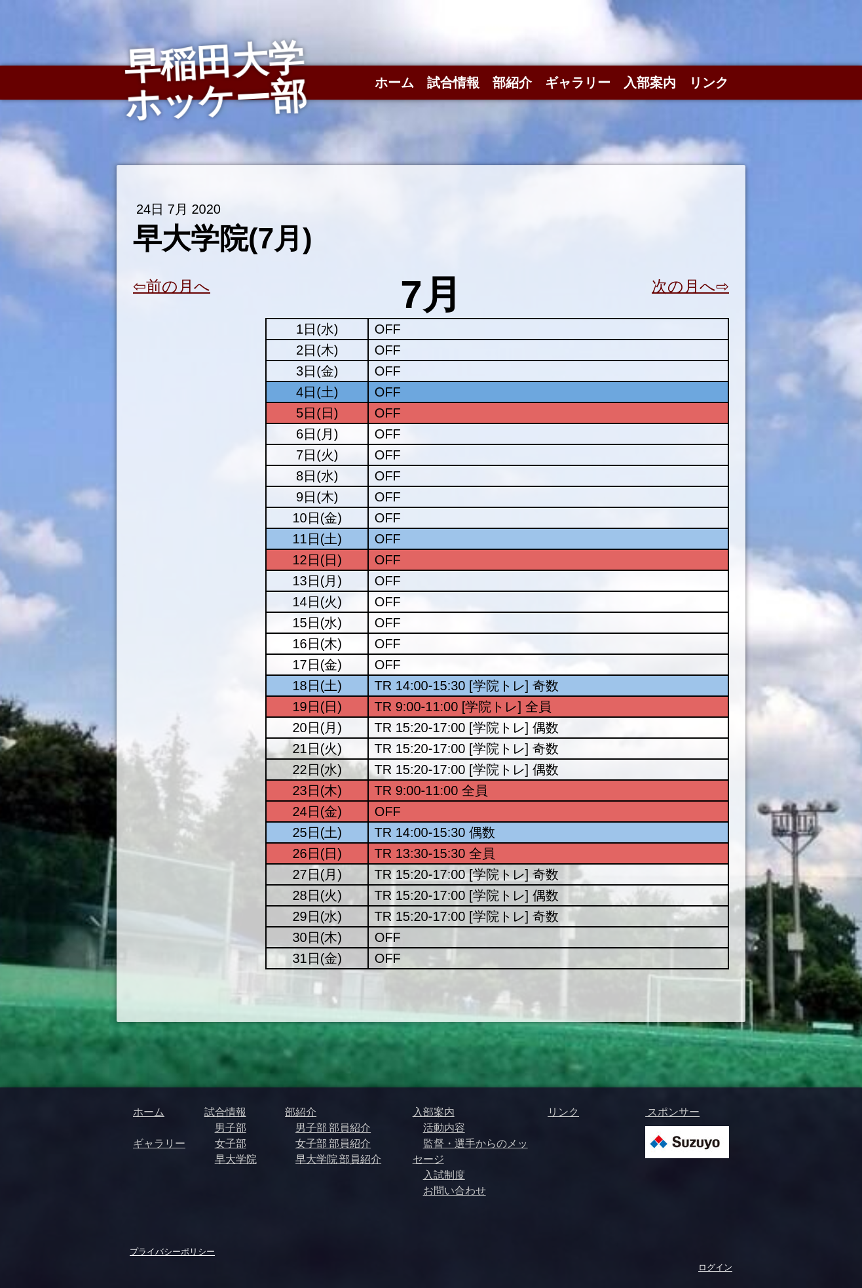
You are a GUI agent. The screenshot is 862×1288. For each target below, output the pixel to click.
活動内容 (444, 1127)
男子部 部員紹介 (333, 1127)
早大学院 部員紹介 (338, 1158)
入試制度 (444, 1174)
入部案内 (650, 82)
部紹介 (512, 82)
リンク (708, 82)
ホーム (394, 82)
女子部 (230, 1143)
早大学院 (236, 1158)
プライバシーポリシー (172, 1251)
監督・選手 (449, 1143)
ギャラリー (577, 82)
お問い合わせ (454, 1190)
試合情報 (453, 82)
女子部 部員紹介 (333, 1143)
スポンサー (672, 1111)
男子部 (230, 1127)
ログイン (715, 1267)
